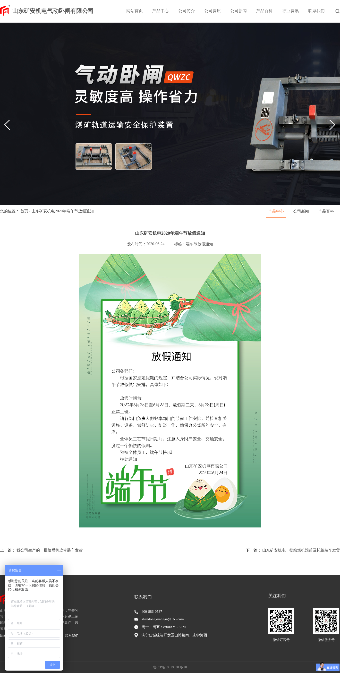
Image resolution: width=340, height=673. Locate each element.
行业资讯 (290, 11)
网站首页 (134, 11)
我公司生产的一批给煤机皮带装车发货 (50, 550)
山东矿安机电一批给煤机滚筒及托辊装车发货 (301, 550)
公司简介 (186, 11)
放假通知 (205, 244)
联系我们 (316, 11)
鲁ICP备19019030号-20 (170, 667)
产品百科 (264, 11)
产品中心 (160, 11)
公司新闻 (238, 11)
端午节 (191, 244)
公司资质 (212, 11)
